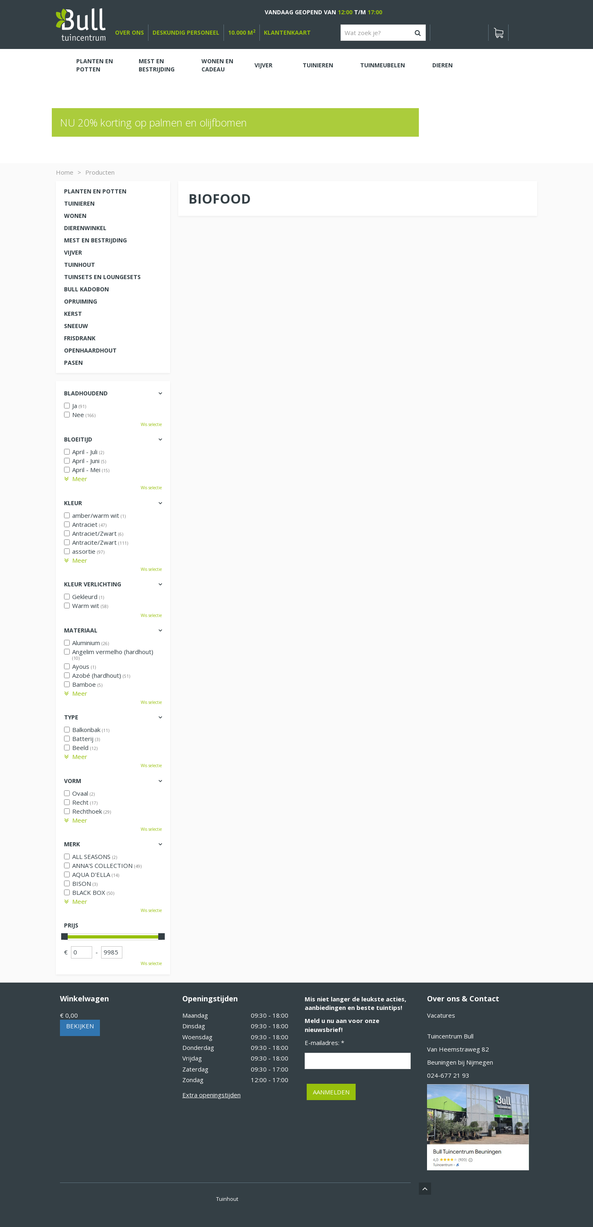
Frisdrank (79, 338)
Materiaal (80, 630)
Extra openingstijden (211, 1095)
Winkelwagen (84, 998)
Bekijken (80, 1026)
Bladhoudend (86, 393)
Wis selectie (151, 424)
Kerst (73, 313)
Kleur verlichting (92, 584)
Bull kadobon (86, 289)
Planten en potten (95, 191)
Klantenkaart (287, 32)
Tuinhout (79, 264)
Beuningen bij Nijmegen (460, 1062)
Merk (72, 844)
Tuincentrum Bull (450, 1036)
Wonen (75, 216)
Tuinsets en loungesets (102, 277)
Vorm (72, 781)
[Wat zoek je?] (383, 32)
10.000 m (241, 32)
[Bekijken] (498, 32)
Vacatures (441, 1015)
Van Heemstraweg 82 (458, 1049)
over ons (129, 32)
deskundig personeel (186, 32)
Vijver (73, 252)
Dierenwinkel (85, 228)
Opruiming (80, 301)
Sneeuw (76, 326)
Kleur (73, 503)
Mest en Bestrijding (95, 240)
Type (71, 717)
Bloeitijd (78, 439)
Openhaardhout (90, 350)
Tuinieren (79, 203)
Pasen (73, 362)
